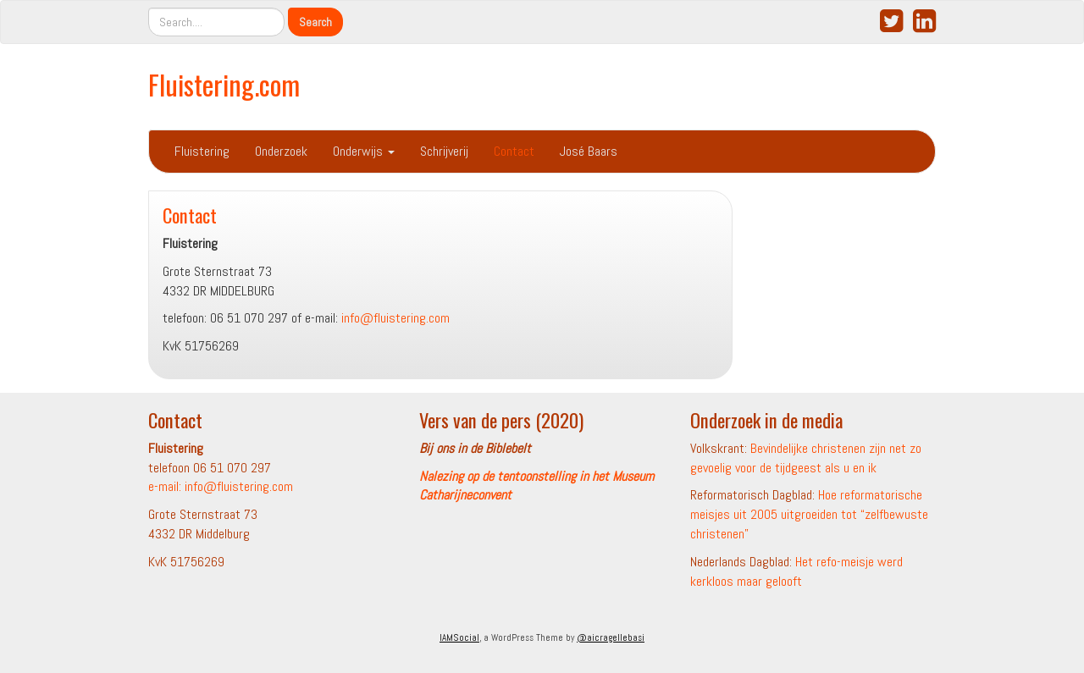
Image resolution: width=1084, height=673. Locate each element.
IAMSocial (459, 637)
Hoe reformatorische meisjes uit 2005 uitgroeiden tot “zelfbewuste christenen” (809, 514)
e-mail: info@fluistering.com (220, 486)
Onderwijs (364, 151)
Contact (514, 151)
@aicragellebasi (610, 637)
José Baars (588, 151)
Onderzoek (281, 151)
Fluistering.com (224, 84)
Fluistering (202, 151)
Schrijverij (444, 151)
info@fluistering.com (395, 318)
